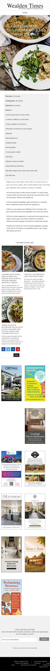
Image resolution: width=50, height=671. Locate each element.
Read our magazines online (21, 661)
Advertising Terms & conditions (29, 665)
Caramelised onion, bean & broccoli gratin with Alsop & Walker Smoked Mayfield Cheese (11, 279)
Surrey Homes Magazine (40, 661)
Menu (25, 12)
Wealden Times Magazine (22, 663)
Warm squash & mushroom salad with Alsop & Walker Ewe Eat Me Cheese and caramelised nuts (12, 329)
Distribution (38, 663)
